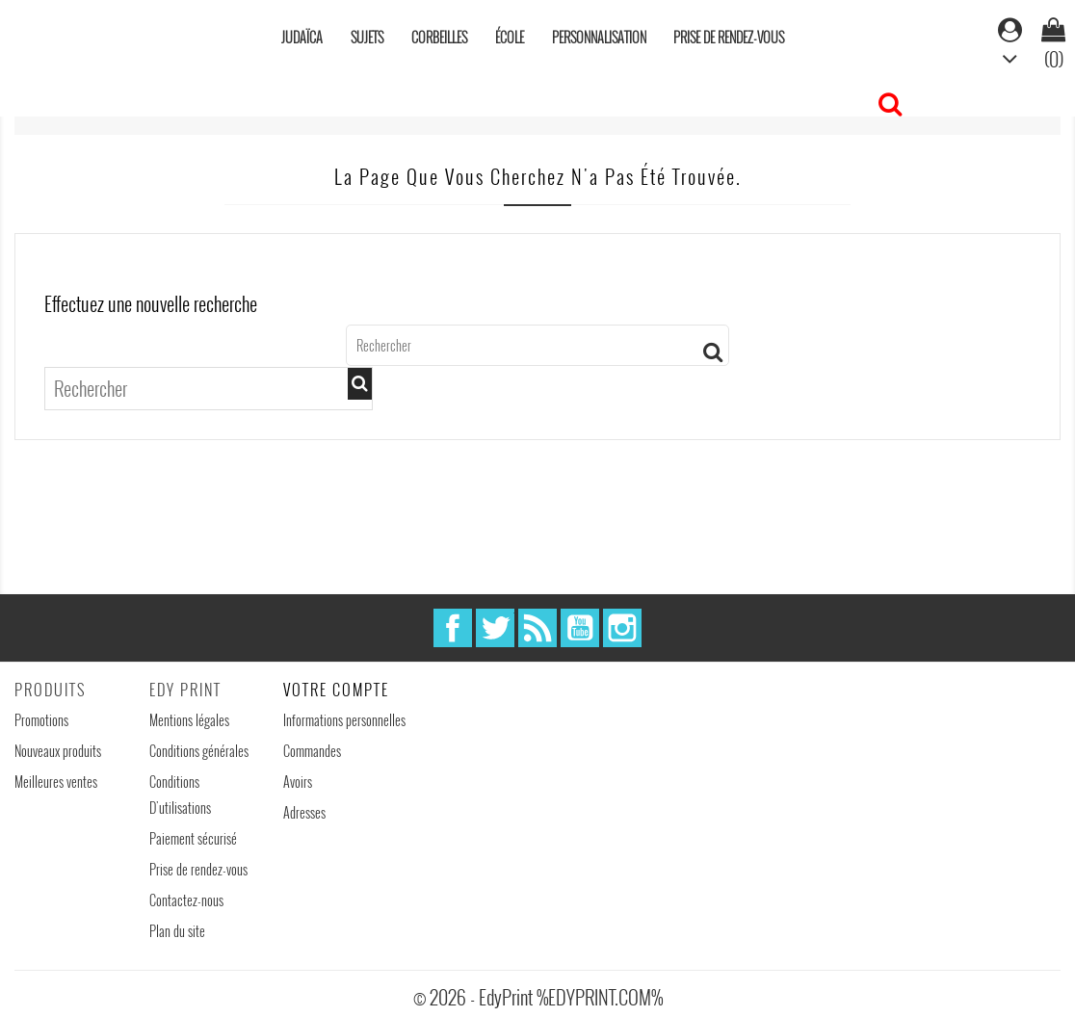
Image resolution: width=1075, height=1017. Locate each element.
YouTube (580, 628)
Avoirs (297, 781)
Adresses (304, 812)
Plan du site (177, 931)
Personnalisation (599, 37)
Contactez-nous (186, 900)
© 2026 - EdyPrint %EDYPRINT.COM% (538, 996)
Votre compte (336, 689)
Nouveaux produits (57, 751)
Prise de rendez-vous (728, 37)
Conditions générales (199, 751)
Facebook (452, 628)
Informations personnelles (344, 720)
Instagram (622, 628)
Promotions (41, 720)
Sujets (367, 37)
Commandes (312, 751)
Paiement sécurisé (193, 838)
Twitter (495, 628)
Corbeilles (439, 37)
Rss (537, 628)
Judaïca (302, 37)
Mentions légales (189, 720)
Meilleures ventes (55, 781)
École (509, 37)
